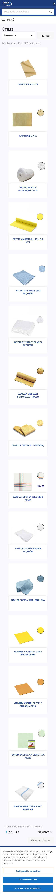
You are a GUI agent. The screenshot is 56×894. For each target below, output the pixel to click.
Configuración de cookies (28, 871)
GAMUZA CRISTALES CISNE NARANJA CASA (28, 705)
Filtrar (45, 35)
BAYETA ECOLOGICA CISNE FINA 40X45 (28, 756)
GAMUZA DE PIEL (28, 135)
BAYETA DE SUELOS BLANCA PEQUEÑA (28, 344)
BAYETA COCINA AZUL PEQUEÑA (28, 600)
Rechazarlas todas (28, 879)
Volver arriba (41, 840)
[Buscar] (28, 12)
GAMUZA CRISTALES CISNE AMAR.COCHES (28, 653)
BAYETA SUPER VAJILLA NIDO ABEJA (28, 498)
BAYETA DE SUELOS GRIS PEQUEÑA (28, 292)
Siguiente (45, 832)
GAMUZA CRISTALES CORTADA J (28, 445)
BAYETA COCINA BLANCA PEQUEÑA (28, 550)
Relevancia (18, 35)
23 (17, 832)
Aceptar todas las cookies (28, 888)
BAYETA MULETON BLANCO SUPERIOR (28, 808)
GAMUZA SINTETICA (28, 84)
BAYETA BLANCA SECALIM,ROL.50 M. (28, 189)
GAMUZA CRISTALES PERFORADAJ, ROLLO (28, 395)
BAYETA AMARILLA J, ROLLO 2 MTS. (28, 240)
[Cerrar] (51, 851)
